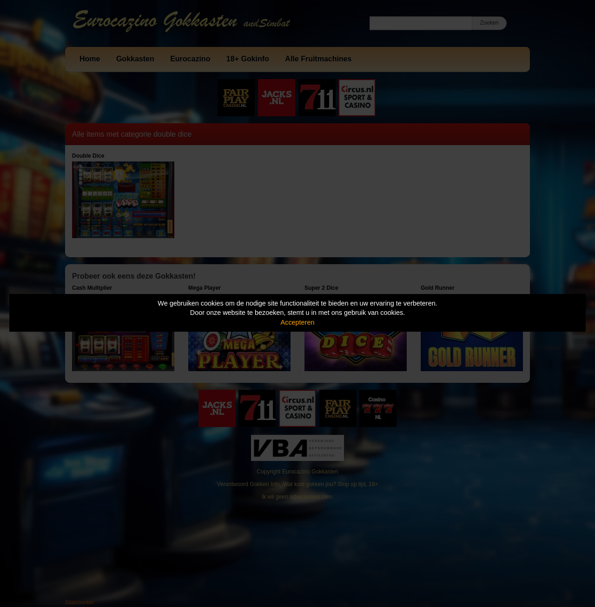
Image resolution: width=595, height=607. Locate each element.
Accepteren (298, 322)
